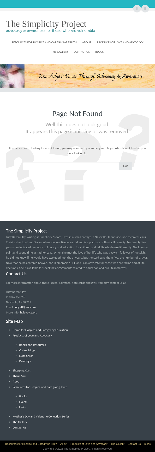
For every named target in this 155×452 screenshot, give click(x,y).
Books (23, 396)
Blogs (99, 51)
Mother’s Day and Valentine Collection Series (41, 416)
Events (23, 402)
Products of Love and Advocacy (120, 42)
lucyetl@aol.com (25, 307)
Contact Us (82, 51)
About (86, 42)
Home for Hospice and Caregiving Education (40, 330)
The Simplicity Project (46, 24)
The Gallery (59, 51)
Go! (125, 166)
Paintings (25, 361)
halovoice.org (28, 312)
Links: (22, 407)
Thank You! (20, 376)
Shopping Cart (21, 370)
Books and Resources (32, 345)
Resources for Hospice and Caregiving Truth (44, 42)
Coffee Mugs (27, 350)
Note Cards (26, 356)
